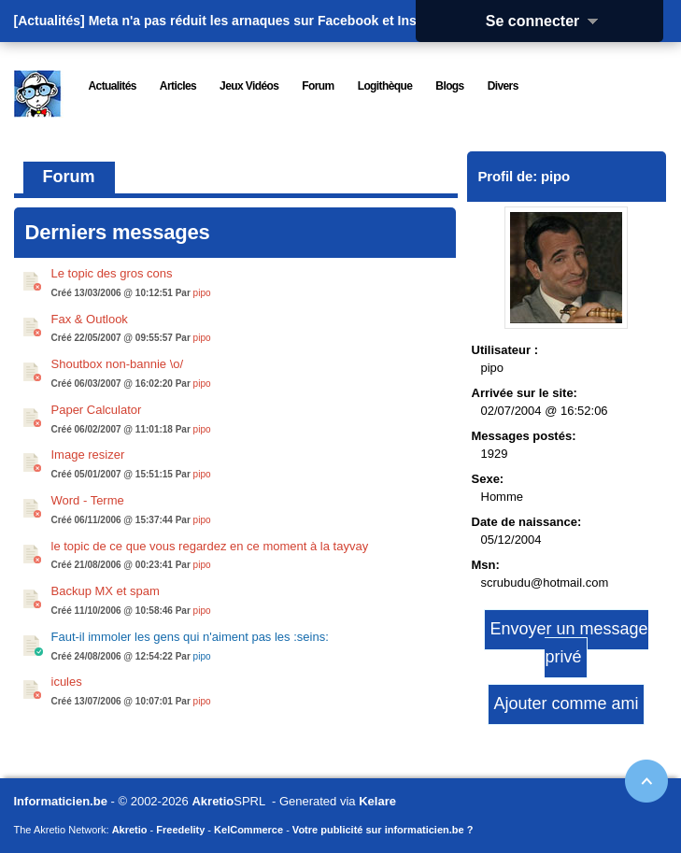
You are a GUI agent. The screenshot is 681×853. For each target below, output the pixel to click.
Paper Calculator (96, 410)
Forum (69, 176)
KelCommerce (248, 829)
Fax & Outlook (89, 319)
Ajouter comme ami (565, 703)
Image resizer (88, 455)
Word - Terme (87, 500)
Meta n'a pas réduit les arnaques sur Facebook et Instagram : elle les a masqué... (339, 20)
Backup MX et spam (105, 591)
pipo (202, 293)
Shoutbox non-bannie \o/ (117, 364)
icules (66, 682)
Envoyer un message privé (568, 642)
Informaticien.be (60, 801)
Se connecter (548, 21)
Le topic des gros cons (112, 273)
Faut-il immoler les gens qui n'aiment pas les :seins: (190, 637)
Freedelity (180, 829)
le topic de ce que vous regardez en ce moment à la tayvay (210, 546)
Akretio (213, 801)
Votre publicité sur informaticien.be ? (383, 829)
